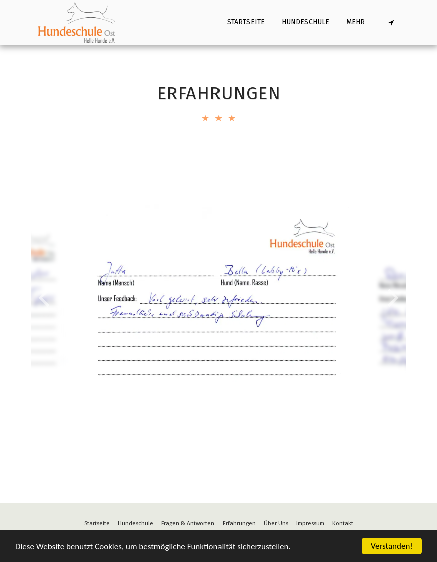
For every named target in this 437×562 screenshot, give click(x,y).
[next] (391, 298)
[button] (390, 22)
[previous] (46, 298)
